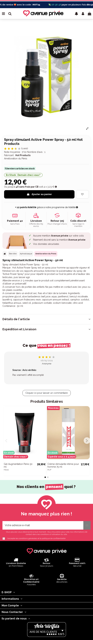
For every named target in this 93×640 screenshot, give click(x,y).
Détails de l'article (46, 319)
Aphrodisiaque (26, 254)
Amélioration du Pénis (45, 254)
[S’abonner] (87, 525)
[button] (76, 13)
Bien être (13, 254)
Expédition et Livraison (46, 329)
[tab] (46, 319)
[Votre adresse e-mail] (42, 525)
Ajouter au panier (39, 194)
